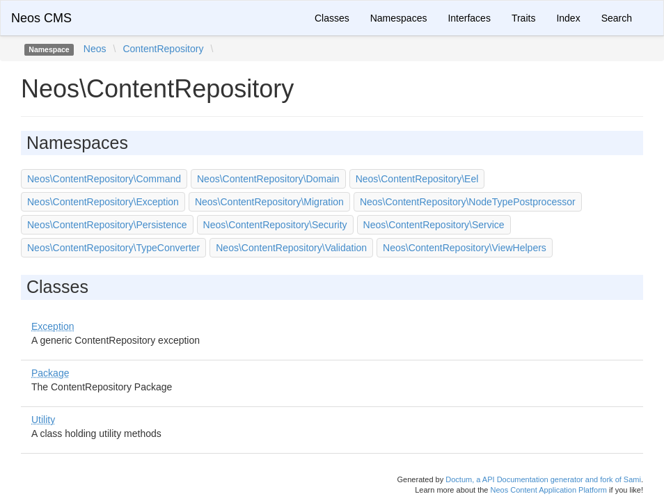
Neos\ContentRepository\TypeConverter (113, 247)
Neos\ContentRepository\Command (104, 178)
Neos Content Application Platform (548, 490)
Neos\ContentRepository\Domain (268, 178)
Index (568, 18)
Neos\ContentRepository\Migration (269, 201)
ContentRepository (162, 48)
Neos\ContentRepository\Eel (417, 178)
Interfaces (469, 18)
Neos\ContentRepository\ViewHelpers (464, 247)
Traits (523, 18)
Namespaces (398, 18)
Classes (332, 18)
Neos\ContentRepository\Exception (103, 201)
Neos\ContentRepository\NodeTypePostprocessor (468, 201)
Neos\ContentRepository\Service (434, 224)
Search (616, 18)
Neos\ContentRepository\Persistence (107, 224)
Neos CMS (41, 18)
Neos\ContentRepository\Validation (291, 247)
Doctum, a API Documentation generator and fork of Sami (543, 479)
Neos (95, 48)
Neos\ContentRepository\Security (275, 224)
